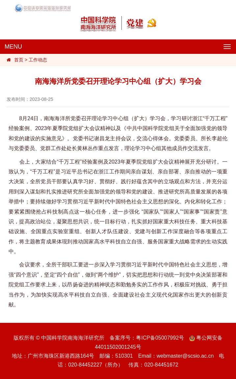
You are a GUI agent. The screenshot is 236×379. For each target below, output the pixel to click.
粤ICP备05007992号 (160, 338)
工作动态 (38, 59)
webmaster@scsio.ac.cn (185, 356)
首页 (18, 59)
